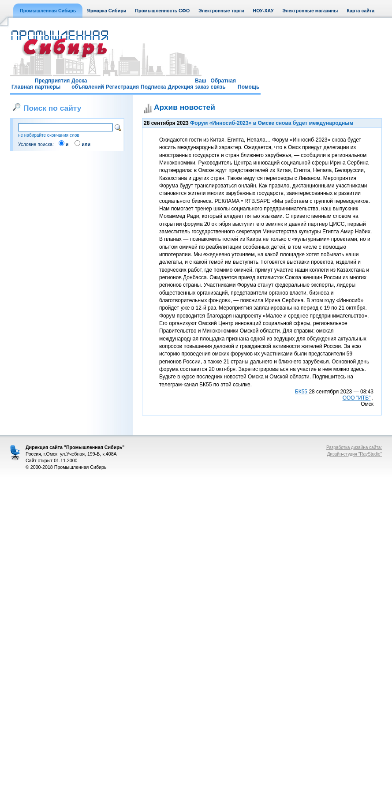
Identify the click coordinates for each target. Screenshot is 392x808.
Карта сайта (360, 10)
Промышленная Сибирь (48, 10)
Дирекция (180, 87)
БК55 (302, 392)
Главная (22, 87)
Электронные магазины (310, 10)
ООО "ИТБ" (357, 398)
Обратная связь (223, 84)
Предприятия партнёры (52, 84)
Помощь (248, 87)
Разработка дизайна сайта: (354, 447)
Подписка (153, 87)
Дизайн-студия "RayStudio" (354, 454)
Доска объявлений (87, 84)
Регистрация (122, 87)
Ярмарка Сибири (106, 10)
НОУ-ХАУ (263, 10)
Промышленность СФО (162, 10)
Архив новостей (184, 107)
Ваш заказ (202, 84)
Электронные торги (221, 10)
